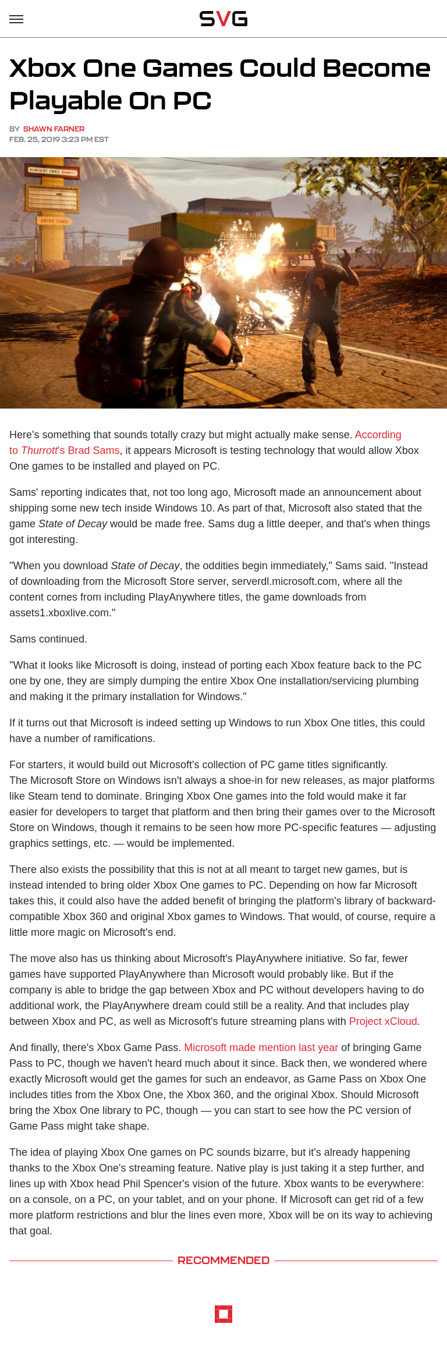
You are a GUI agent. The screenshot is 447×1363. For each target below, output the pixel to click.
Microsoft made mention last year (261, 1047)
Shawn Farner (53, 129)
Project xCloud (383, 1021)
